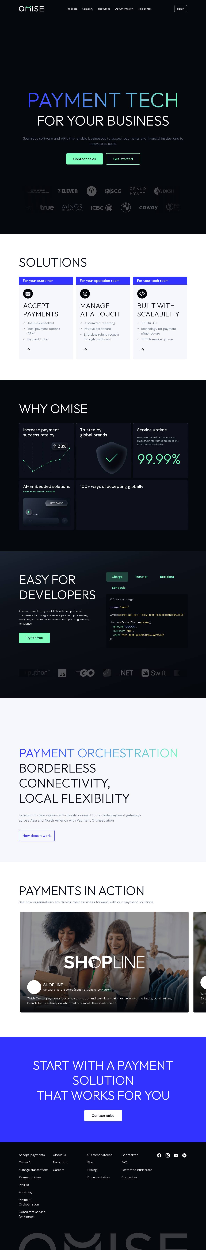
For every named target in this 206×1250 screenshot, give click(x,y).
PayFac (24, 1185)
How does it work (37, 835)
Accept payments (32, 1155)
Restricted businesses (136, 1170)
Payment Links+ (30, 1177)
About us (59, 1155)
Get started (123, 159)
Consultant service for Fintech (32, 1214)
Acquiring (25, 1192)
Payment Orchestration (29, 1202)
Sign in (180, 8)
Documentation (98, 1177)
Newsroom (60, 1162)
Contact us (129, 1177)
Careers (58, 1170)
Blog (90, 1162)
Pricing (92, 1170)
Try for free (34, 638)
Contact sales (84, 159)
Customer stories (99, 1155)
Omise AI (25, 1162)
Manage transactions (33, 1170)
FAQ (124, 1162)
